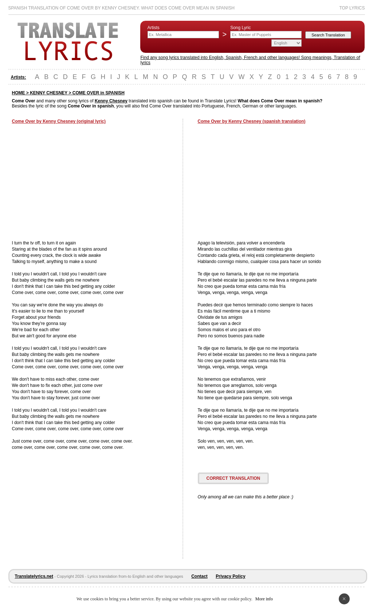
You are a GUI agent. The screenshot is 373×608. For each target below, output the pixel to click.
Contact (199, 576)
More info (264, 598)
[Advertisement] (73, 183)
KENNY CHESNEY (48, 92)
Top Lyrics (352, 8)
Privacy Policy (230, 576)
